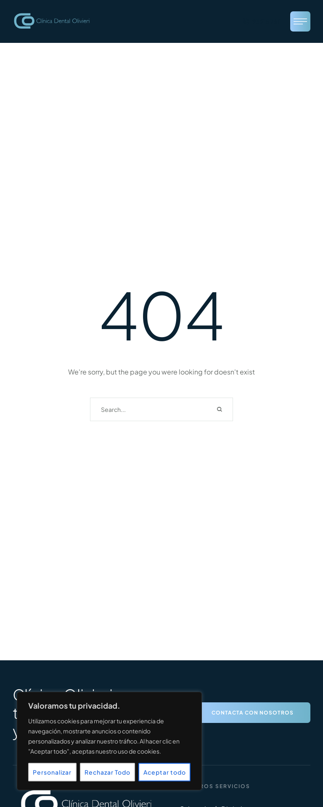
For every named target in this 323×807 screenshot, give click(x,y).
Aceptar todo (164, 772)
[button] (262, 21)
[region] (109, 741)
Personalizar (52, 772)
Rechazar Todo (107, 772)
